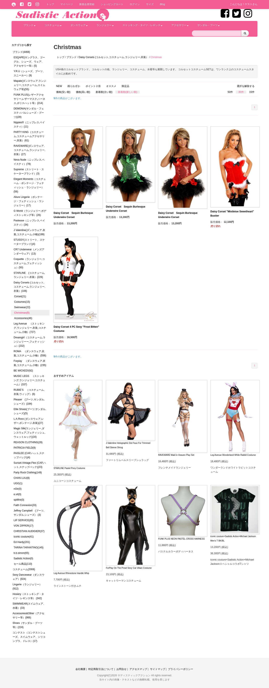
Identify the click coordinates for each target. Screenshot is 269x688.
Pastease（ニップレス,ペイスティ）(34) (29, 222)
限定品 (125, 86)
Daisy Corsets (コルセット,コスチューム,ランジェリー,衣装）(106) (29, 286)
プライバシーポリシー (180, 669)
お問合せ (121, 669)
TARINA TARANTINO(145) (29, 547)
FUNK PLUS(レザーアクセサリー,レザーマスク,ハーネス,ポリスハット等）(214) (29, 99)
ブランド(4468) (21, 52)
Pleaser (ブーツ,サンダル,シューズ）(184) (29, 401)
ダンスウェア (79, 25)
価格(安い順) (63, 92)
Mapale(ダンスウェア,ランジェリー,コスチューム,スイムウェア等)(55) (30, 85)
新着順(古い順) (104, 92)
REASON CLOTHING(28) (28, 442)
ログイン (135, 4)
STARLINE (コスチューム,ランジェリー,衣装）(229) (29, 275)
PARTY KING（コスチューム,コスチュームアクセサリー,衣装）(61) (29, 136)
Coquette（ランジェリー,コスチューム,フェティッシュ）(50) (29, 263)
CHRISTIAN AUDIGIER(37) (29, 531)
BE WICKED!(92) (23, 370)
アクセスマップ (138, 669)
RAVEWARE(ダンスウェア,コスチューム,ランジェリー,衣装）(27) (29, 150)
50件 (230, 92)
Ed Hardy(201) (22, 542)
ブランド (29, 25)
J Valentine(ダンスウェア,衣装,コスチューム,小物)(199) (29, 232)
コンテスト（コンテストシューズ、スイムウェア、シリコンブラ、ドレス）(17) (29, 637)
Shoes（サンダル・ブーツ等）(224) (27, 625)
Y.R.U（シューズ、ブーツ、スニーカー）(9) (29, 73)
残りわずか (73, 86)
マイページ (66, 4)
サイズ (150, 4)
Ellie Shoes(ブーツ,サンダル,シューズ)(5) (30, 411)
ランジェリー (105, 25)
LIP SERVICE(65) (24, 520)
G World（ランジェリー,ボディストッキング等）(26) (30, 213)
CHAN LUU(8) (22, 477)
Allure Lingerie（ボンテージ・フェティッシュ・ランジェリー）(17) (29, 201)
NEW (59, 86)
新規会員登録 (86, 4)
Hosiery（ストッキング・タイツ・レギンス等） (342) (28, 596)
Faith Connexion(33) (25, 505)
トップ (50, 4)
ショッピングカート (112, 4)
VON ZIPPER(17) (23, 525)
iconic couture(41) (24, 536)
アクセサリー (180, 25)
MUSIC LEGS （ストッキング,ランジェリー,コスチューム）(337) (29, 380)
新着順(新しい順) (127, 92)
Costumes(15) (22, 301)
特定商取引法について (100, 669)
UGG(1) (18, 483)
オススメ (111, 86)
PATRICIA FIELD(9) (25, 447)
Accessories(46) (23, 318)
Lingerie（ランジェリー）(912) (27, 586)
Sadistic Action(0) (23, 558)
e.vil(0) (17, 494)
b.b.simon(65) (21, 553)
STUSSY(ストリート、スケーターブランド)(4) (29, 241)
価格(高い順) (83, 92)
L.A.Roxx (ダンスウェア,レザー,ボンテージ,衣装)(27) (29, 420)
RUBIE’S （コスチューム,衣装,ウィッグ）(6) (29, 392)
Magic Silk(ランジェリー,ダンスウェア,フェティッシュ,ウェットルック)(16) (29, 432)
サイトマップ (157, 669)
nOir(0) (17, 488)
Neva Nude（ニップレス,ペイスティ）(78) (29, 161)
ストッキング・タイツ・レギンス (142, 25)
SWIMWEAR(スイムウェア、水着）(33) (29, 605)
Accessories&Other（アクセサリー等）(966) (28, 615)
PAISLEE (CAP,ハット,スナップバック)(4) (29, 455)
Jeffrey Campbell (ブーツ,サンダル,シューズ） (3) (29, 512)
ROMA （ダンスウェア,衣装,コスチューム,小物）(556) (30, 353)
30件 (241, 92)
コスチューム (53, 25)
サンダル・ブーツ (208, 25)
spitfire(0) (19, 499)
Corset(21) (20, 296)
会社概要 (80, 669)
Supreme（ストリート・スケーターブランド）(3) (29, 171)
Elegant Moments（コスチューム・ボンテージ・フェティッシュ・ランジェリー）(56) (30, 185)
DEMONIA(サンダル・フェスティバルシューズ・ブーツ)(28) (29, 112)
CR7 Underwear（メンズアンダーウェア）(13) (29, 251)
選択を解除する (245, 86)
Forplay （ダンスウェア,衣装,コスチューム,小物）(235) (30, 363)
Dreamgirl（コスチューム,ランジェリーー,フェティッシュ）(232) (29, 341)
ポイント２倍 (93, 86)
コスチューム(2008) (24, 569)
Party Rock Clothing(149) (28, 472)
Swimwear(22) (22, 307)
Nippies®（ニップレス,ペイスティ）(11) (29, 124)
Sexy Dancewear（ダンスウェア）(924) (28, 576)
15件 (251, 92)
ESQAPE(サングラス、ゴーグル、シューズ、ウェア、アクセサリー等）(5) (29, 61)
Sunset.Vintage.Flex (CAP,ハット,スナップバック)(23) (30, 465)
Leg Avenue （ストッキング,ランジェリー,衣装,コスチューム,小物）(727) (30, 328)
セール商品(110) (23, 563)
